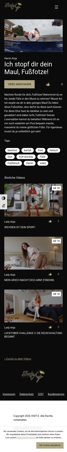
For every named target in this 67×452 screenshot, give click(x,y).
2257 (41, 394)
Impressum (9, 394)
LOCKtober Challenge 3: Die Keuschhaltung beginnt (33, 335)
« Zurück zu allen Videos (17, 358)
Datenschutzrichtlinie (25, 437)
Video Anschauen (19, 84)
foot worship (26, 156)
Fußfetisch (13, 163)
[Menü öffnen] (56, 7)
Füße (42, 156)
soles (43, 163)
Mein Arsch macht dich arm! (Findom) (29, 280)
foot (10, 156)
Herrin (29, 163)
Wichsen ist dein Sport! (19, 227)
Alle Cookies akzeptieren (50, 445)
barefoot (12, 150)
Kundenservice (56, 394)
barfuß (27, 150)
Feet (40, 150)
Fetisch (54, 150)
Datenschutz (27, 394)
